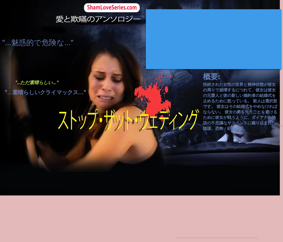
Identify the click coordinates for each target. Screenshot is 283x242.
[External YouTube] (214, 39)
